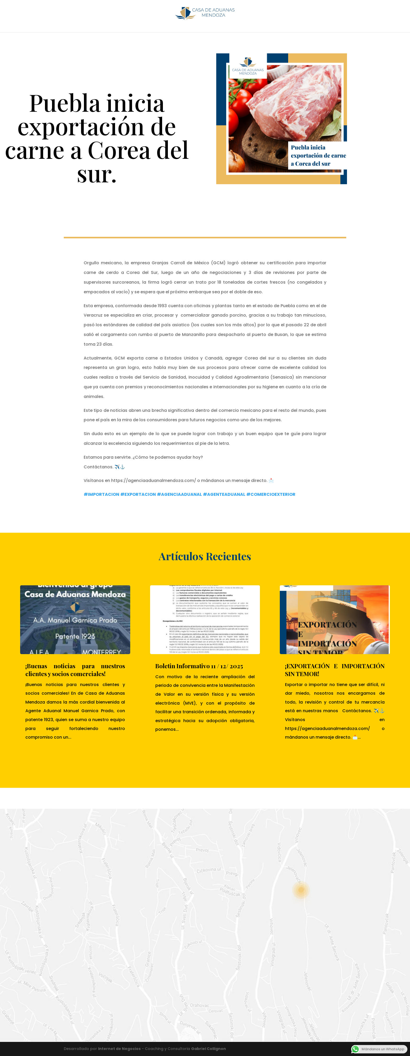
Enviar (186, 1007)
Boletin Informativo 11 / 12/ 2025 (199, 666)
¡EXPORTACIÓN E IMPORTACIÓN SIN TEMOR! (335, 670)
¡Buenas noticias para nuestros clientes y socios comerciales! (75, 670)
